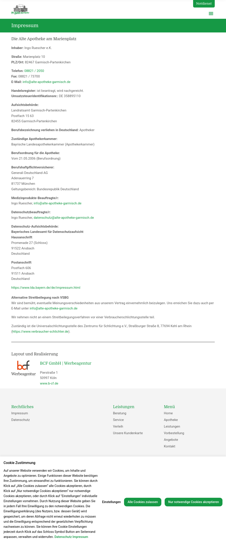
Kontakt (169, 446)
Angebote (171, 440)
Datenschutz (20, 420)
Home (168, 413)
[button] (211, 13)
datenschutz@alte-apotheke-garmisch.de (64, 218)
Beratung (119, 413)
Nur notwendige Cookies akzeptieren (193, 502)
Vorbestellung (174, 433)
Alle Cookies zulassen (143, 502)
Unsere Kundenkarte (128, 433)
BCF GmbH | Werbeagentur (65, 363)
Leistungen (172, 426)
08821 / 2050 (34, 71)
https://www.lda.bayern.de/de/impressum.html (45, 288)
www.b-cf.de (49, 383)
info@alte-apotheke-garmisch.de (46, 82)
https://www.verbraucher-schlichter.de (40, 332)
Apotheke (171, 420)
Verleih (118, 426)
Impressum (19, 413)
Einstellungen (111, 502)
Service (118, 420)
